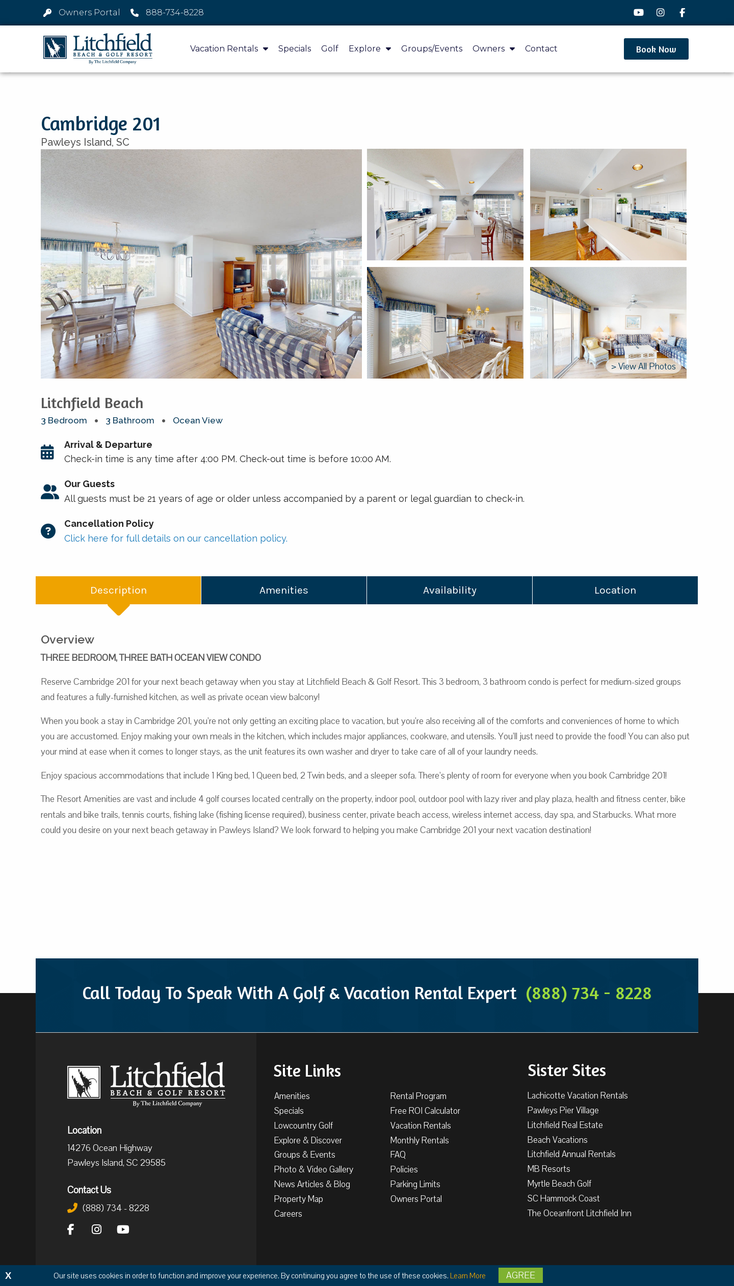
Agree (520, 1275)
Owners (494, 48)
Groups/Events (431, 48)
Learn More (468, 1276)
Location (84, 1130)
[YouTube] (640, 12)
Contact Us (89, 1189)
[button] (656, 49)
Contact (541, 48)
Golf (329, 48)
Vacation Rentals (229, 48)
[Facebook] (683, 12)
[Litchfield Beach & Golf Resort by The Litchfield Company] (97, 49)
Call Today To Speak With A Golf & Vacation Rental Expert (367, 992)
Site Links (307, 1069)
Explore (370, 48)
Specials (294, 48)
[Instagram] (661, 12)
